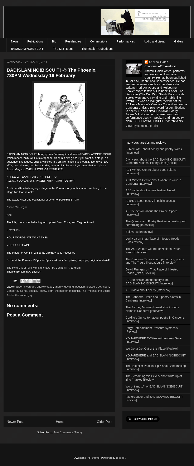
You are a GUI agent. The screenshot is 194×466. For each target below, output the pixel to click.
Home (60, 422)
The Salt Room (63, 48)
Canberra (12, 290)
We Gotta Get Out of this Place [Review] (152, 348)
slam (50, 290)
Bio (54, 41)
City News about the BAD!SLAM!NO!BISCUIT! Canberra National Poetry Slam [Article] (156, 161)
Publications (35, 41)
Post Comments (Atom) (68, 432)
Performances (126, 41)
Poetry (42, 290)
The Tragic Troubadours (97, 48)
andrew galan (45, 286)
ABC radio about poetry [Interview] (148, 290)
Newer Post (15, 422)
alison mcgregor (25, 286)
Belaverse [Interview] (139, 231)
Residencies (73, 41)
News (14, 41)
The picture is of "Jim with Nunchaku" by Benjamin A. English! (44, 267)
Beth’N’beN (13, 230)
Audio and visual (154, 41)
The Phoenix (89, 290)
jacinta (23, 290)
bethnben (103, 286)
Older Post (104, 422)
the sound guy (23, 295)
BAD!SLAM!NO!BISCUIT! (27, 48)
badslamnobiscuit (85, 286)
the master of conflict (67, 290)
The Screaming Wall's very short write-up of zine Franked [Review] (154, 377)
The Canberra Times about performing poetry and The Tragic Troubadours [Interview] (155, 261)
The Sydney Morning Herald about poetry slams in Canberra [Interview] (152, 309)
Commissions (99, 41)
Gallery (178, 41)
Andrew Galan (158, 62)
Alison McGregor (17, 207)
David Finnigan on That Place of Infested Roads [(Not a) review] (152, 271)
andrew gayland (64, 286)
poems (33, 290)
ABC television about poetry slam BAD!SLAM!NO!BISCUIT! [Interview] (149, 281)
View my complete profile (142, 125)
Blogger (120, 457)
